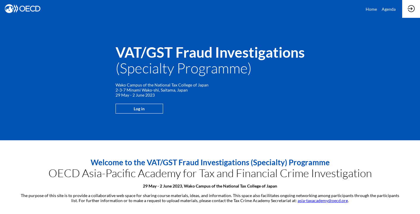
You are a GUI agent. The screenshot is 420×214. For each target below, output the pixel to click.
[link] (371, 9)
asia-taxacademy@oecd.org (323, 200)
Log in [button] (139, 108)
